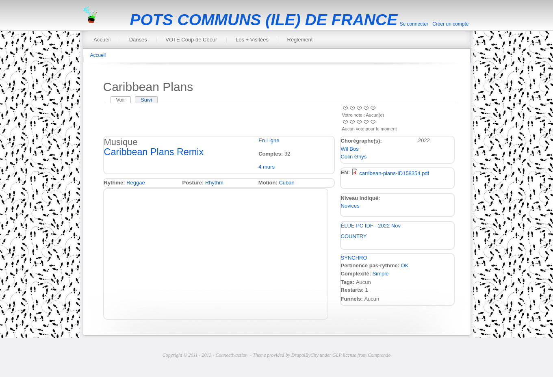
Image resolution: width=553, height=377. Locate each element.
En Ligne (268, 140)
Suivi (146, 100)
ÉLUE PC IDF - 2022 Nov (371, 226)
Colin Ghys (354, 157)
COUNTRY (354, 236)
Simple (381, 274)
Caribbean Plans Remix (154, 152)
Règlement (300, 40)
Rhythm (214, 183)
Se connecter (413, 24)
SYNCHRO (354, 258)
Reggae (135, 183)
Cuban (286, 183)
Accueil (102, 40)
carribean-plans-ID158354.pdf (394, 173)
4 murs (266, 167)
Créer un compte (450, 24)
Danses (138, 40)
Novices (350, 206)
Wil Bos (350, 149)
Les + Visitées (252, 40)
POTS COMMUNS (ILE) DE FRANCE (264, 19)
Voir (123, 100)
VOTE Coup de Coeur (191, 40)
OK (405, 265)
